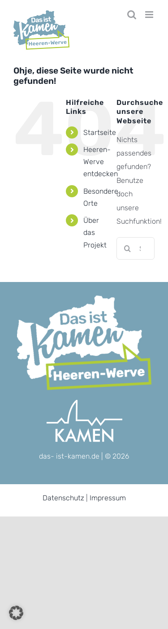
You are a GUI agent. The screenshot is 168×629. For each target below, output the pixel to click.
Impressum (108, 498)
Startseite (99, 132)
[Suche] (127, 248)
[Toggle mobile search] (131, 14)
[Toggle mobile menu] (150, 14)
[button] (16, 613)
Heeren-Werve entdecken (100, 161)
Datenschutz (63, 498)
